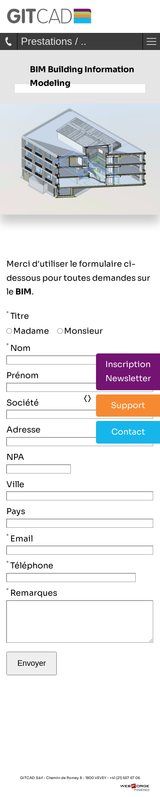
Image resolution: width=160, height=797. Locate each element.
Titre (17, 315)
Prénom (22, 375)
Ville (15, 484)
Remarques (31, 592)
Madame (27, 331)
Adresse (23, 429)
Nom (18, 347)
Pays (15, 511)
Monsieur (80, 331)
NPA (15, 457)
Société (22, 402)
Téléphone (29, 565)
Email (19, 538)
